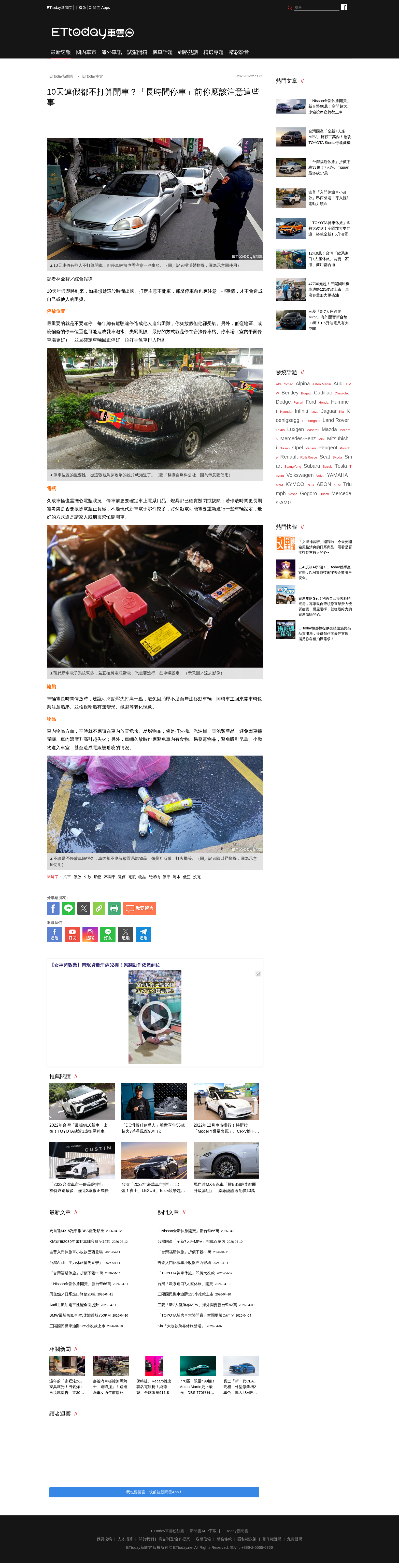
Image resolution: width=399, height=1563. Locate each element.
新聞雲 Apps (99, 7)
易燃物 (154, 877)
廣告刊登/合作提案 (174, 1539)
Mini (321, 439)
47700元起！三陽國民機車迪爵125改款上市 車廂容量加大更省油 (329, 289)
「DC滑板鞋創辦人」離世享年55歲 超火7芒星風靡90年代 (154, 1128)
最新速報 (61, 52)
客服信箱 (203, 1539)
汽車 (67, 877)
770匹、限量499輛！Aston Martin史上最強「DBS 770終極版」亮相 (198, 1387)
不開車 (110, 877)
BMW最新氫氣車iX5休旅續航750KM (88, 1315)
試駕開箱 (137, 52)
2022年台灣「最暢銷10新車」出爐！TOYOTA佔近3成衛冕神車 (78, 1128)
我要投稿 (104, 1539)
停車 (166, 877)
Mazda (329, 429)
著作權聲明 (271, 1539)
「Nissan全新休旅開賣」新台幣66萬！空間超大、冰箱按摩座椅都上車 (329, 106)
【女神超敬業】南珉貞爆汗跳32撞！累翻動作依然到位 (105, 965)
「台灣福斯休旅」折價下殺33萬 (85, 1273)
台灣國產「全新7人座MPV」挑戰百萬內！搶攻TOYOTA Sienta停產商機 (329, 137)
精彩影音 (239, 52)
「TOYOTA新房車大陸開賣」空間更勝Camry (204, 1315)
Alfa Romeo (284, 384)
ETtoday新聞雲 (60, 7)
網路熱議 (188, 52)
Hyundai (286, 412)
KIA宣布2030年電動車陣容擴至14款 (88, 1241)
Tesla (341, 466)
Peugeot (327, 447)
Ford (311, 402)
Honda (323, 402)
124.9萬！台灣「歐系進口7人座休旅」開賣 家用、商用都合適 (328, 259)
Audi (339, 383)
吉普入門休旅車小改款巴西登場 (84, 1252)
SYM (279, 485)
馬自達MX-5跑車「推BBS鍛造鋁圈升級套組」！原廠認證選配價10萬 (225, 1187)
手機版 (80, 7)
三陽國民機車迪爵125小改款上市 (86, 1326)
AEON (324, 484)
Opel (297, 447)
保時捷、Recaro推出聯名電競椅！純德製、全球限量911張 (154, 1387)
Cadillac (323, 392)
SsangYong (292, 466)
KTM (337, 485)
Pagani (310, 448)
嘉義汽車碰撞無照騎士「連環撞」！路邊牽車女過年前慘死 (110, 1387)
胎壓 (98, 877)
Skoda (337, 457)
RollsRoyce (308, 457)
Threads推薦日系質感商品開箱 (324, 536)
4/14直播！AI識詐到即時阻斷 (323, 561)
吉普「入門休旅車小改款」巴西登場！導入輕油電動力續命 (329, 198)
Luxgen (295, 429)
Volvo (320, 476)
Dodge (283, 402)
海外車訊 (112, 52)
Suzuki (328, 466)
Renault (289, 457)
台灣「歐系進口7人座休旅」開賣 (194, 1283)
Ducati (324, 494)
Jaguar (329, 411)
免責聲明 (294, 1539)
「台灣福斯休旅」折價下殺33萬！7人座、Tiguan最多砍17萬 (329, 167)
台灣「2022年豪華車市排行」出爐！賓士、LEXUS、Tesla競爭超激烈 (153, 1188)
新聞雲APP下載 (203, 1531)
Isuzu (315, 412)
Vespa (292, 494)
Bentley (289, 392)
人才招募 (125, 1539)
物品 (142, 877)
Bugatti (306, 393)
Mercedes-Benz (298, 438)
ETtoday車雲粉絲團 (344, 7)
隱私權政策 (246, 1539)
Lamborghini (311, 421)
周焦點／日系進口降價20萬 (81, 1294)
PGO (310, 485)
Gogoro (308, 493)
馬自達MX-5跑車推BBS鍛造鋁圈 (85, 1231)
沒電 (197, 877)
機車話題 (162, 52)
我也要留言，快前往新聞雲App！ (154, 1492)
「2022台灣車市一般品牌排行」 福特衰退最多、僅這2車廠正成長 (80, 1187)
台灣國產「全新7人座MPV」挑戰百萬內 (200, 1241)
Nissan (284, 448)
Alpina (303, 383)
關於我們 (146, 1539)
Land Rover (336, 420)
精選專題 (213, 52)
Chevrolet (342, 393)
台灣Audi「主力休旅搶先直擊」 (84, 1262)
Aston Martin (321, 384)
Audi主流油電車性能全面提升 (82, 1305)
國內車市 (86, 52)
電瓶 (132, 877)
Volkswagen (300, 475)
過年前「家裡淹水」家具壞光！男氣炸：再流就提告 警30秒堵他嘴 (66, 1387)
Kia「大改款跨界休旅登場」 (190, 1326)
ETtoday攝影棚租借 (315, 622)
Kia (341, 412)
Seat (325, 457)
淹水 (176, 877)
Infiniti (301, 411)
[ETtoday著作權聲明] (139, 950)
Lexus (280, 430)
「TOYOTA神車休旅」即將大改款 (195, 1273)
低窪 (187, 877)
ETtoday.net (183, 1547)
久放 (87, 877)
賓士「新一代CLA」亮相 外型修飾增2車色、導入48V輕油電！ (240, 1387)
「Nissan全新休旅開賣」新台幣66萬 (89, 1283)
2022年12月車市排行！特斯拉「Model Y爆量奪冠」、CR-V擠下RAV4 (224, 1128)
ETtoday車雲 (98, 33)
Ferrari (298, 402)
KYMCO (295, 484)
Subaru (312, 466)
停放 (77, 877)
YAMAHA (337, 475)
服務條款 (224, 1539)
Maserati (312, 430)
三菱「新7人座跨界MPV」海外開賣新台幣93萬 (206, 1305)
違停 (122, 877)
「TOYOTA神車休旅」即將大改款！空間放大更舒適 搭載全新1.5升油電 (329, 228)
